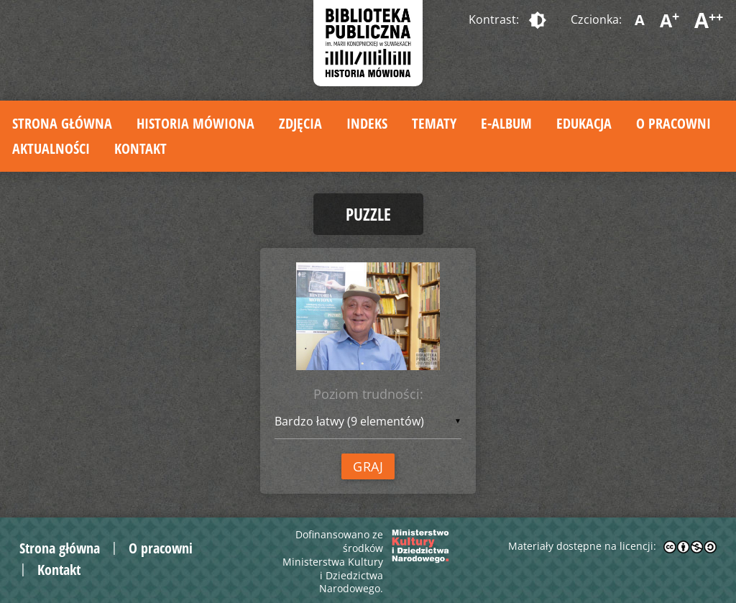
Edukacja (584, 123)
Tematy (434, 123)
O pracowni (673, 123)
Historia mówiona (195, 123)
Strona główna (62, 123)
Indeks (366, 123)
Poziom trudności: (368, 393)
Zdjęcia (300, 123)
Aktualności (51, 148)
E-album (506, 123)
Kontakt (140, 148)
